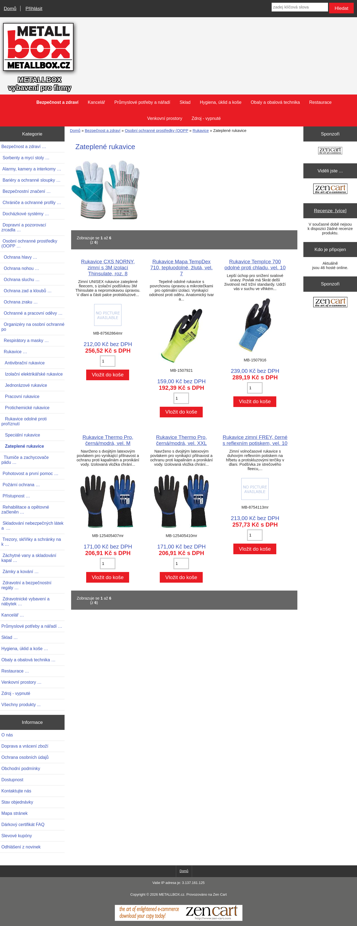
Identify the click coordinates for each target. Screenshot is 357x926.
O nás (7, 735)
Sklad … (9, 637)
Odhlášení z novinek (20, 847)
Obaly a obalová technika (275, 102)
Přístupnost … (15, 496)
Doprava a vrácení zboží (24, 746)
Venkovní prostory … (21, 682)
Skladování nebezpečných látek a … (32, 525)
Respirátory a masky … (25, 340)
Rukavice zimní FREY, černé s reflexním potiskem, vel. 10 (255, 440)
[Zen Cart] (179, 920)
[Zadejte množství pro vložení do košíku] (107, 361)
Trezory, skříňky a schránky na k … (31, 542)
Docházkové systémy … (25, 213)
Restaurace (320, 102)
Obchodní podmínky (20, 768)
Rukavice (201, 130)
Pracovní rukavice (20, 396)
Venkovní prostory (164, 118)
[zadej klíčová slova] (300, 7)
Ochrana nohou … (20, 268)
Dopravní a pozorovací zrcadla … (23, 227)
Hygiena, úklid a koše (220, 102)
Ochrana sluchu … (20, 279)
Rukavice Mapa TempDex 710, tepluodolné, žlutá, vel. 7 (181, 267)
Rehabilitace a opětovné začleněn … (25, 509)
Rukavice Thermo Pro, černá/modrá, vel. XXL (181, 440)
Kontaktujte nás (16, 791)
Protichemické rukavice (25, 407)
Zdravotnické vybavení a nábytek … (25, 601)
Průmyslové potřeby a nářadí (142, 102)
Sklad (184, 102)
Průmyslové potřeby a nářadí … (31, 626)
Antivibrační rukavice (23, 363)
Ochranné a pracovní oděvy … (31, 313)
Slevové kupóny (16, 835)
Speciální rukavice (20, 435)
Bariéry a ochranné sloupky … (30, 180)
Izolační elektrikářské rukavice (32, 374)
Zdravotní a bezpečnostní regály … (26, 585)
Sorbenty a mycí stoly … (25, 157)
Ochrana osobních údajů (24, 757)
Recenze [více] (330, 210)
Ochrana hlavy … (19, 257)
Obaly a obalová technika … (28, 659)
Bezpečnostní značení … (26, 191)
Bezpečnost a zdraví (102, 130)
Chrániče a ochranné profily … (31, 202)
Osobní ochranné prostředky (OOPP (156, 130)
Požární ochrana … (20, 484)
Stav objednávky (17, 802)
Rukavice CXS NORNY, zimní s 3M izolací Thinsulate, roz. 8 (108, 267)
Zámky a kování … (20, 571)
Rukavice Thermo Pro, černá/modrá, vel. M (107, 440)
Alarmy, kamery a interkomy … (31, 169)
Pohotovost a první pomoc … (30, 473)
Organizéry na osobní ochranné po (33, 327)
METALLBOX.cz (171, 894)
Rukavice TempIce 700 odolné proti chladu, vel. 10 (255, 264)
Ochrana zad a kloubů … (26, 290)
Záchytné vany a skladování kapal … (28, 558)
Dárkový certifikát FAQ (22, 824)
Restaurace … (15, 671)
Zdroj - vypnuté (206, 118)
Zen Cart (220, 894)
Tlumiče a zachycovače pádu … (25, 460)
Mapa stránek (14, 813)
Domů (10, 8)
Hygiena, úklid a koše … (24, 648)
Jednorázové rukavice (24, 385)
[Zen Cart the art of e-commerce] (330, 151)
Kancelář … (12, 615)
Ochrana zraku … (19, 302)
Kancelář (96, 102)
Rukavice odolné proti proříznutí (24, 421)
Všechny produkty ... (20, 704)
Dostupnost (12, 779)
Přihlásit (33, 8)
